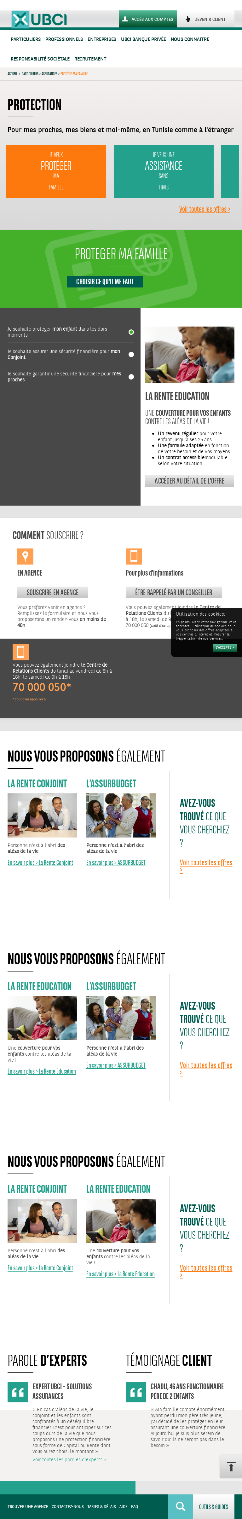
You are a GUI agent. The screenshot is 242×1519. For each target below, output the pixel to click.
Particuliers (26, 39)
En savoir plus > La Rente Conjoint (40, 862)
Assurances (49, 74)
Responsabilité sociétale (40, 59)
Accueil (12, 74)
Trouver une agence (28, 1507)
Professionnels (64, 39)
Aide (123, 1507)
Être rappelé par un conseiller (173, 592)
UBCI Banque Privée (143, 39)
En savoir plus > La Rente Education (42, 1071)
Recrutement (90, 59)
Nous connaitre (190, 39)
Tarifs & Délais (101, 1507)
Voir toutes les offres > (204, 209)
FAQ (134, 1507)
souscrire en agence (52, 592)
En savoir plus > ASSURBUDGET (116, 862)
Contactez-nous (68, 1507)
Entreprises (102, 39)
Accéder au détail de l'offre (189, 481)
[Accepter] (225, 648)
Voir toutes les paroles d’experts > (69, 1460)
